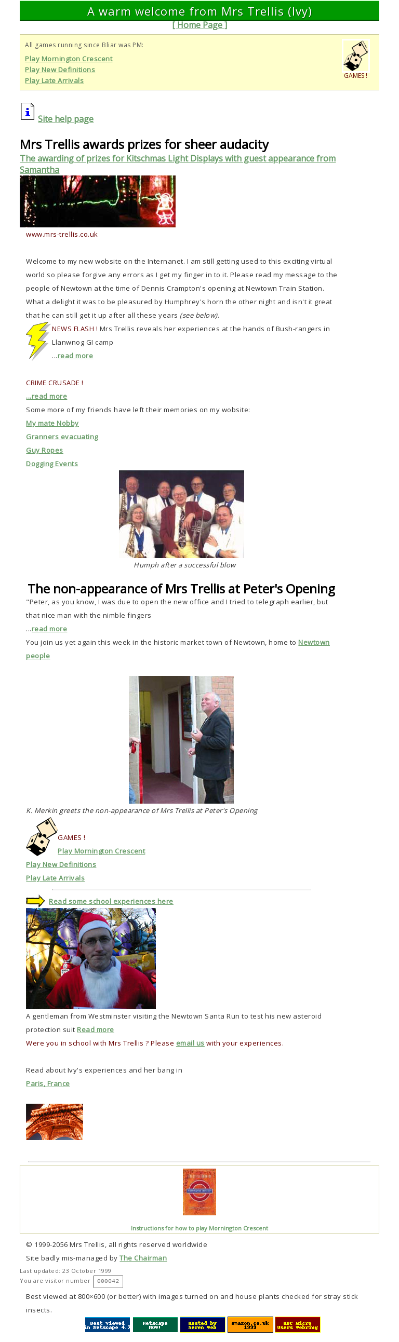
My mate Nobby (52, 423)
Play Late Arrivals (54, 80)
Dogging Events (52, 463)
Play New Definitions (60, 69)
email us (190, 1043)
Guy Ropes (44, 450)
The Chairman (143, 1258)
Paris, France (48, 1083)
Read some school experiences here (111, 901)
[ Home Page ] (199, 25)
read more (76, 355)
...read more (46, 396)
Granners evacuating (62, 436)
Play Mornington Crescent (68, 58)
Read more (95, 1029)
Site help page (66, 119)
